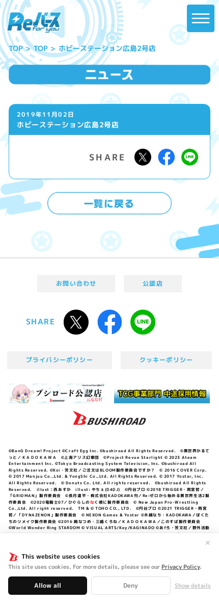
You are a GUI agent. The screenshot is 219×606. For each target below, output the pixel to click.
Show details (193, 586)
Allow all (47, 585)
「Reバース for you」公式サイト (34, 22)
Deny (130, 585)
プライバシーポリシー (59, 359)
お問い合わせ (76, 283)
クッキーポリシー (167, 359)
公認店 (153, 283)
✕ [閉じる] (208, 543)
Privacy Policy (180, 567)
